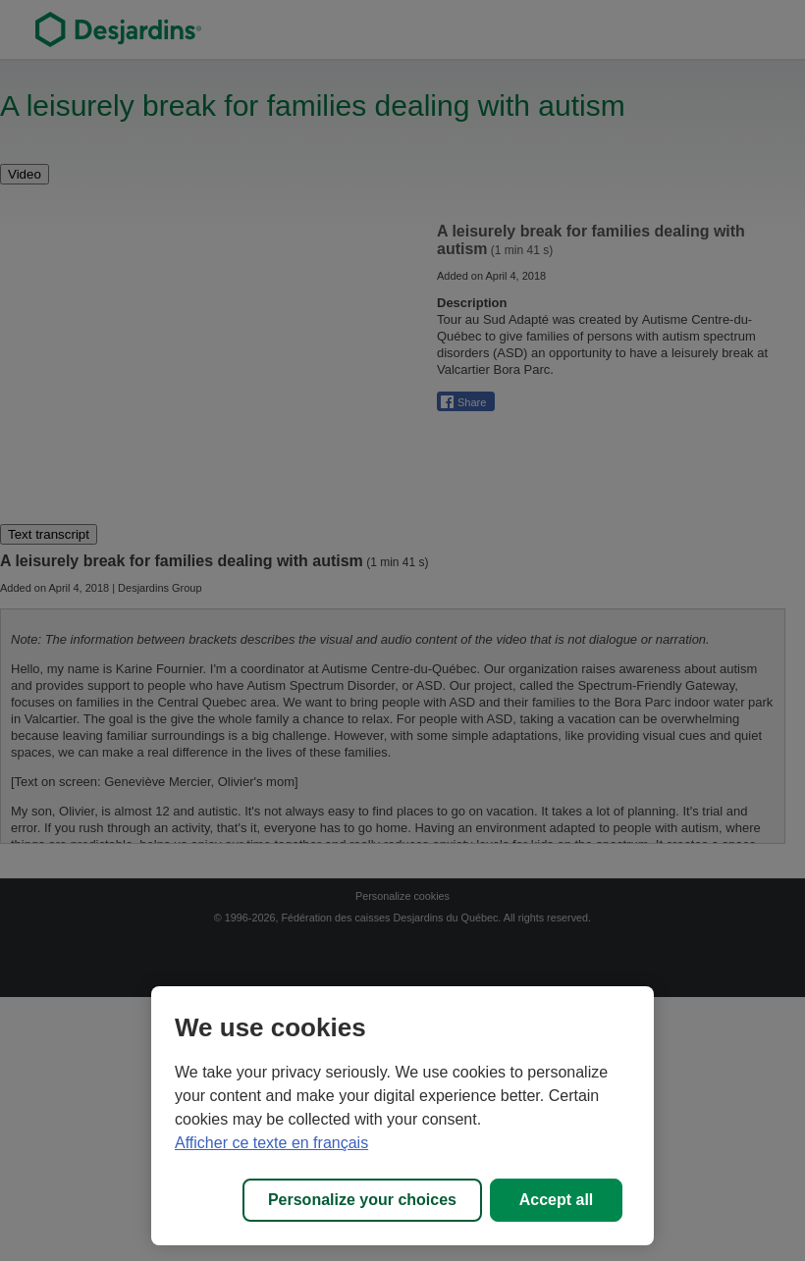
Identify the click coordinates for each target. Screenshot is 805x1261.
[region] (402, 1115)
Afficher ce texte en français (271, 1142)
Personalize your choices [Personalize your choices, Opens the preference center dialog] (362, 1199)
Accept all (556, 1199)
